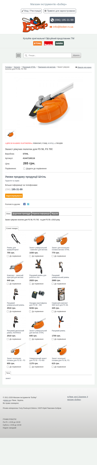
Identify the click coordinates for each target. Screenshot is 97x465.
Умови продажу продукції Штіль (25, 176)
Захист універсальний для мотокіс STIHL (38, 332)
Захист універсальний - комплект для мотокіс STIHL (38, 249)
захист (8, 378)
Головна (8, 67)
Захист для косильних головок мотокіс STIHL (61, 249)
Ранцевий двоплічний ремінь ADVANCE (15, 332)
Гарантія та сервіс (12, 181)
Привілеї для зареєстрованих (61, 11)
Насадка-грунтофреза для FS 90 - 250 (38, 304)
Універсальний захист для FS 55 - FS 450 (38, 359)
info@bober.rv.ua (61, 26)
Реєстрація (35, 11)
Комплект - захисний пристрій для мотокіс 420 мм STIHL (15, 276)
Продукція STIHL (29, 67)
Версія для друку (83, 67)
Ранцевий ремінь (58, 331)
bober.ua (7, 400)
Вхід (26, 11)
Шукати (77, 55)
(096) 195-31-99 (62, 20)
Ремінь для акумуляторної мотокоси (13, 249)
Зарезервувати (14, 195)
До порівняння (15, 256)
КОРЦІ (51, 143)
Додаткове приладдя (21, 214)
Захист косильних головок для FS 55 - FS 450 (16, 359)
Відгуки (55, 214)
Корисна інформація (41, 214)
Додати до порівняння (36, 168)
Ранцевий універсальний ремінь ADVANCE (15, 304)
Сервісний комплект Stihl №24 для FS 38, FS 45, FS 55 (60, 304)
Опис (8, 214)
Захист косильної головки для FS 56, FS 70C (61, 359)
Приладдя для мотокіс (47, 67)
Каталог (17, 67)
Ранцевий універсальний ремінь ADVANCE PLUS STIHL (60, 276)
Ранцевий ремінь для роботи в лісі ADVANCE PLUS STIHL (37, 276)
